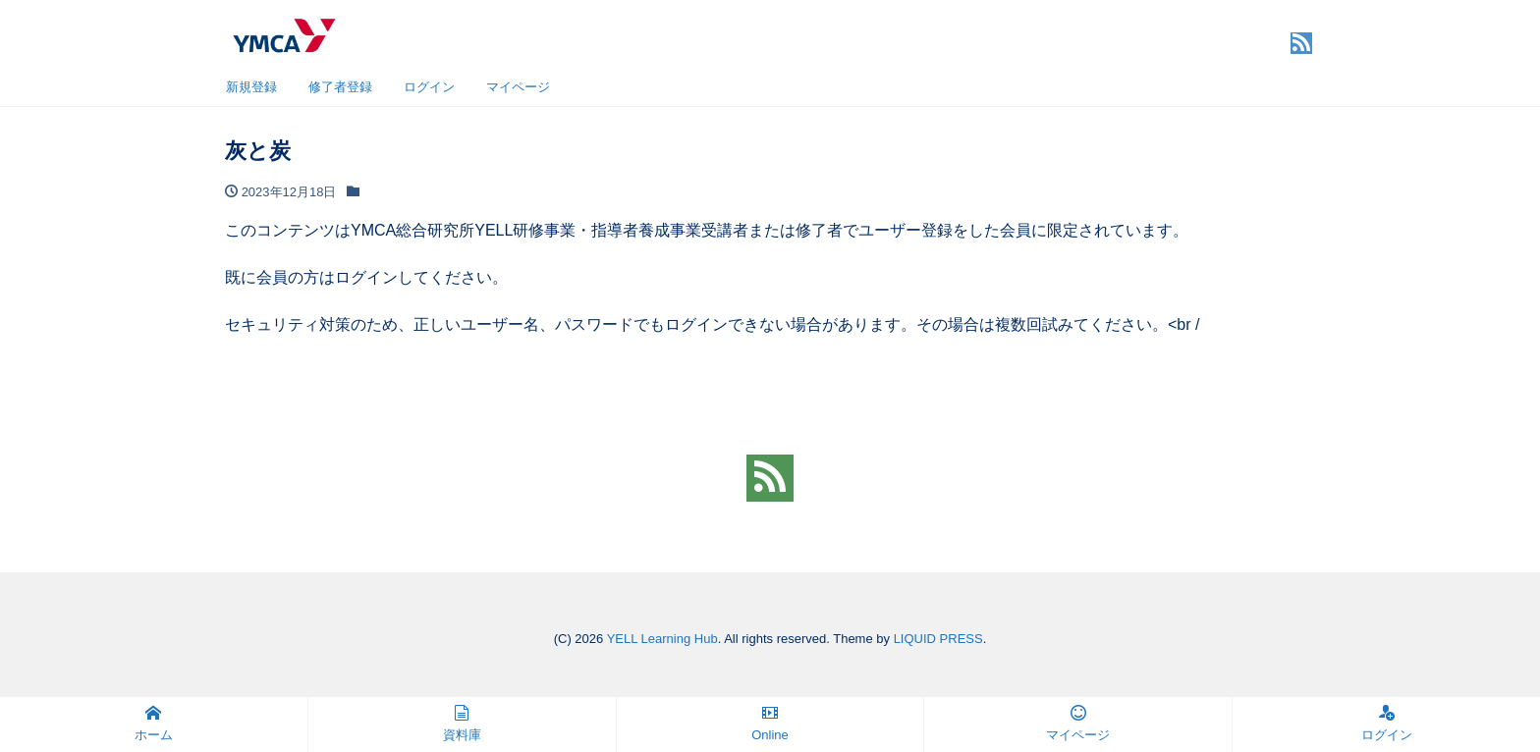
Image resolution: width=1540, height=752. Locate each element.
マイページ (518, 87)
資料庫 (462, 723)
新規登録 (251, 87)
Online (770, 723)
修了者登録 (340, 87)
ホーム (154, 723)
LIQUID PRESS (938, 638)
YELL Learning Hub (662, 638)
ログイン (429, 87)
